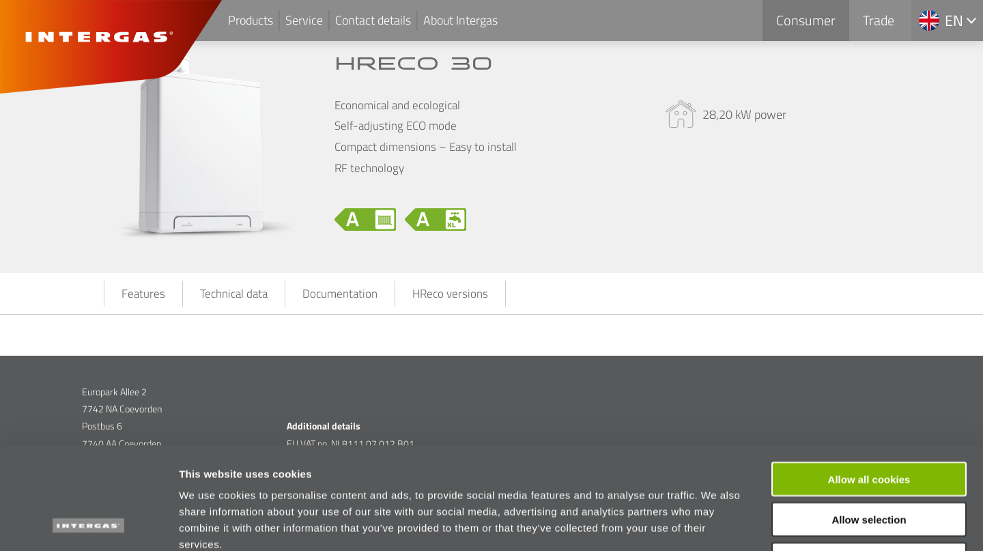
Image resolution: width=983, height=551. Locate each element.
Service (304, 20)
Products (250, 20)
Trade (878, 20)
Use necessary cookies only (869, 464)
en (954, 20)
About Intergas (460, 20)
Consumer (806, 20)
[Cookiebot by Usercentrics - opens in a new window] (88, 524)
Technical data (234, 293)
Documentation (339, 293)
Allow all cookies (869, 383)
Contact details (373, 20)
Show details (716, 524)
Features (143, 293)
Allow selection (868, 423)
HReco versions (450, 293)
